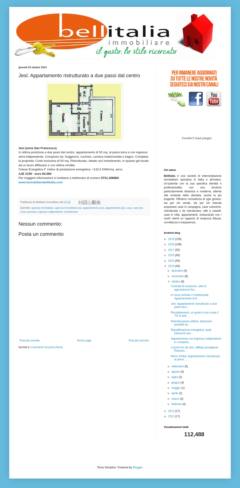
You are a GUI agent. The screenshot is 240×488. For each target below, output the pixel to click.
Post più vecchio (139, 340)
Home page (84, 340)
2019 (171, 239)
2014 (171, 266)
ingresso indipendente (50, 211)
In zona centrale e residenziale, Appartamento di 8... (190, 296)
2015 (171, 260)
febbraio (176, 404)
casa (129, 207)
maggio (176, 388)
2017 (171, 250)
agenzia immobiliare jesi (68, 207)
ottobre (176, 281)
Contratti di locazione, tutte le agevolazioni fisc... (189, 288)
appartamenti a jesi (93, 207)
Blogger (137, 467)
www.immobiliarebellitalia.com (40, 182)
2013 (171, 411)
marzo (175, 398)
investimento (71, 211)
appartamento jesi (115, 207)
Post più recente (30, 340)
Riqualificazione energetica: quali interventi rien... (191, 331)
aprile (175, 393)
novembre (178, 276)
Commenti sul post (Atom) (47, 347)
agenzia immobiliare (42, 207)
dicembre (177, 270)
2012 (171, 416)
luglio (175, 377)
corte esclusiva (28, 211)
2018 (171, 244)
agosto (175, 371)
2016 (171, 255)
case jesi (138, 207)
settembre (178, 366)
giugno (175, 382)
